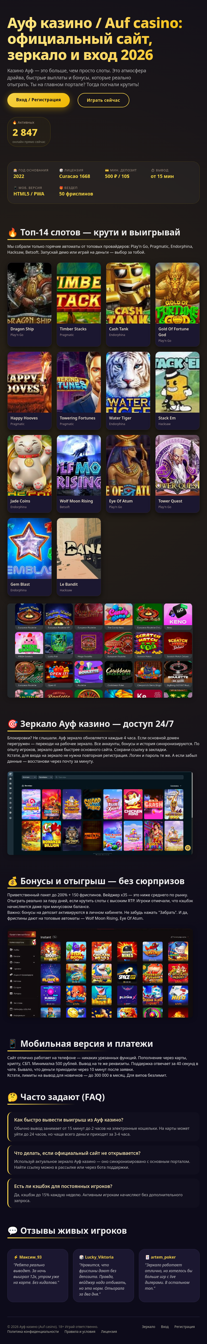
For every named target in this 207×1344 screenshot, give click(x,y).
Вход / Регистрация (38, 99)
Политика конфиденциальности (33, 1331)
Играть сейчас (103, 100)
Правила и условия (79, 1331)
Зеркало (148, 1326)
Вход (165, 1326)
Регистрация (185, 1326)
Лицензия (109, 1331)
